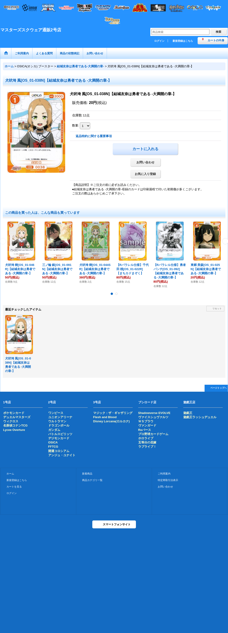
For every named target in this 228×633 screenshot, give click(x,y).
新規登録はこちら (183, 40)
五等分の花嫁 (147, 442)
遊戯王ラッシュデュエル (199, 417)
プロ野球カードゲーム (153, 434)
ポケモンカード (13, 413)
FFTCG (53, 446)
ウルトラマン (57, 421)
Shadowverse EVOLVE (154, 413)
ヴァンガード (147, 425)
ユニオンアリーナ (60, 417)
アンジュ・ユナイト (61, 455)
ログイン (159, 40)
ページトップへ (218, 388)
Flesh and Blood (105, 417)
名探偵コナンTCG (15, 425)
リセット (217, 308)
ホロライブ (145, 438)
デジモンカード (58, 438)
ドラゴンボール (58, 425)
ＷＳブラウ (145, 421)
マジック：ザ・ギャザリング (112, 413)
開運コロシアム (58, 451)
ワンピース (55, 413)
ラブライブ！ (147, 446)
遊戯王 (187, 413)
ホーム (10, 473)
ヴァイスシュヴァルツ (153, 417)
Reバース (144, 430)
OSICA (53, 442)
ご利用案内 (164, 473)
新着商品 (87, 473)
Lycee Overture (14, 430)
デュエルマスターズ (16, 417)
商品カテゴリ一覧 (92, 480)
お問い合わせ (145, 162)
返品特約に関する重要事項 (94, 136)
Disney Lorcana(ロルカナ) (111, 421)
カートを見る (14, 486)
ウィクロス (10, 421)
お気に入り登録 (145, 174)
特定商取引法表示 (168, 480)
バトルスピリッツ (60, 434)
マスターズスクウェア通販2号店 (30, 30)
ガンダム (54, 430)
